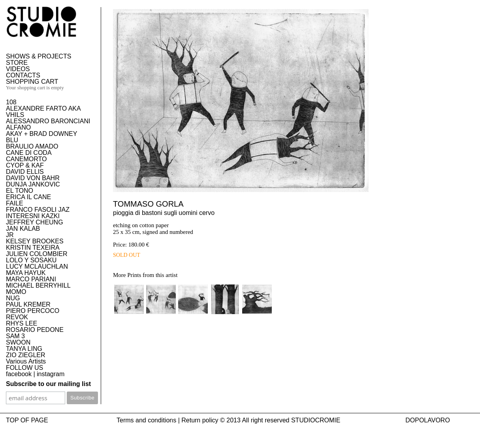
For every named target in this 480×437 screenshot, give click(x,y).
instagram (50, 374)
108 (11, 102)
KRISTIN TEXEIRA (33, 247)
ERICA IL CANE (28, 197)
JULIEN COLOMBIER (37, 254)
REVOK (17, 317)
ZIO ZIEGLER (25, 355)
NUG (13, 298)
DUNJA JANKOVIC (33, 184)
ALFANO (18, 127)
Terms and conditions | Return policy (167, 420)
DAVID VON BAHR (33, 178)
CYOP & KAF (25, 165)
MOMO (16, 291)
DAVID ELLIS (25, 171)
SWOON (18, 342)
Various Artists (26, 361)
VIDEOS (18, 69)
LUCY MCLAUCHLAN (37, 266)
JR (10, 235)
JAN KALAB (23, 228)
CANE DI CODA (29, 152)
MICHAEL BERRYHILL (38, 285)
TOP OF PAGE (27, 420)
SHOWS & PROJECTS (38, 56)
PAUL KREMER (28, 304)
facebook (19, 374)
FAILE (14, 203)
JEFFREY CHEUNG (34, 222)
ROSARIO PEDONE (35, 329)
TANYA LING (24, 348)
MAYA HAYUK (25, 272)
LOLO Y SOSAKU (31, 260)
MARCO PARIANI (31, 279)
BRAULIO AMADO (32, 146)
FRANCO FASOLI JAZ (38, 209)
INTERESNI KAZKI (33, 216)
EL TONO (19, 190)
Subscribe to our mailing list (48, 383)
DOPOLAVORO (427, 420)
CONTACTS (23, 75)
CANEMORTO (26, 159)
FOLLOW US (24, 367)
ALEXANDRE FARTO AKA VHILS (43, 111)
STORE (17, 62)
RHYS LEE (21, 323)
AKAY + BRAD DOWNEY (41, 133)
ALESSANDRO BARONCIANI (48, 121)
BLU (12, 140)
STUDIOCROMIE (315, 420)
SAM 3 (15, 336)
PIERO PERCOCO (32, 310)
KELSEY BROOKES (35, 241)
